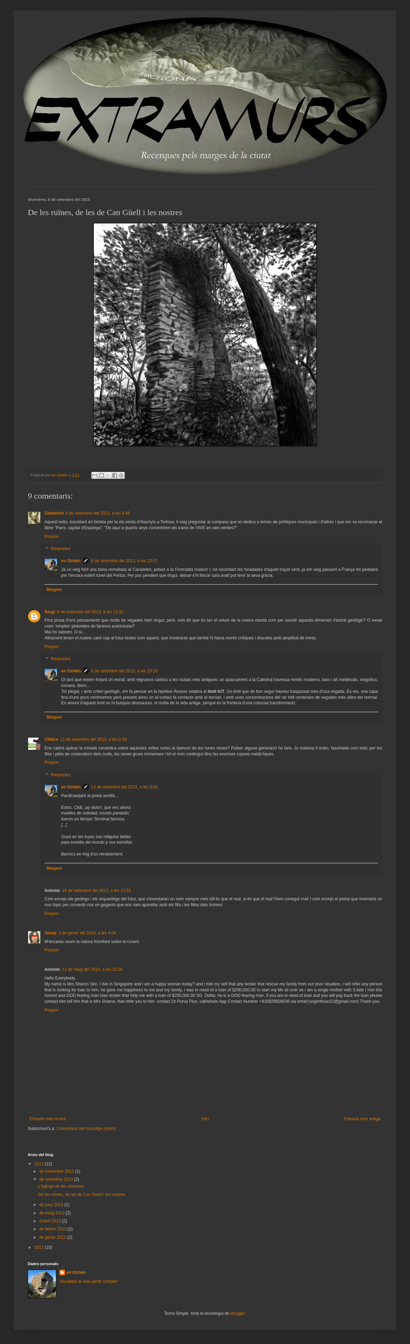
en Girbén (71, 560)
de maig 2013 (52, 1213)
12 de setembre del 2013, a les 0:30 (93, 739)
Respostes (61, 549)
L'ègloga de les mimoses (61, 1186)
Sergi (49, 611)
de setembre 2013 (56, 1179)
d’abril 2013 (50, 1221)
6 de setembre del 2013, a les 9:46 (98, 513)
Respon (51, 536)
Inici (205, 1118)
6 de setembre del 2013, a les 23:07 (124, 560)
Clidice (51, 739)
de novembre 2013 (57, 1171)
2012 (39, 1247)
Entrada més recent (48, 1118)
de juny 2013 (51, 1204)
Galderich (54, 513)
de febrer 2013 (53, 1229)
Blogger (237, 1313)
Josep (50, 933)
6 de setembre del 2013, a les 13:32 (90, 611)
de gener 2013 (53, 1237)
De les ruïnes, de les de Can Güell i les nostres (81, 1194)
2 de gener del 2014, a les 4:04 (87, 933)
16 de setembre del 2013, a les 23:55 (96, 890)
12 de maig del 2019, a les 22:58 (92, 969)
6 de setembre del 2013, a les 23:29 (124, 671)
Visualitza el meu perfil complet (88, 1281)
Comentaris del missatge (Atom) (86, 1128)
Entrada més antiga (362, 1118)
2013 (39, 1164)
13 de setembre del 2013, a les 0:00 (124, 787)
